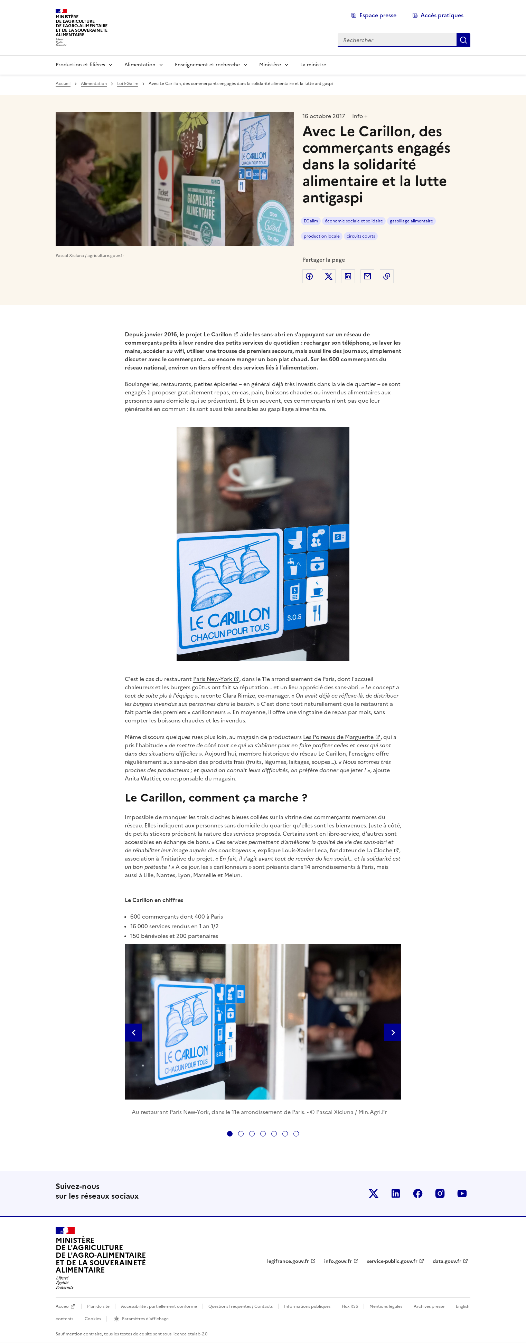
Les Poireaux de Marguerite (338, 737)
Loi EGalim (127, 83)
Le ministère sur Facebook (418, 1193)
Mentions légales (385, 1306)
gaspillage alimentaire (411, 221)
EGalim (311, 221)
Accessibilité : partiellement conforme (159, 1306)
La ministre (313, 64)
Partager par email (367, 276)
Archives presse (429, 1306)
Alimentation (140, 64)
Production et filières (80, 64)
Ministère (270, 64)
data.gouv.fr (447, 1261)
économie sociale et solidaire (354, 221)
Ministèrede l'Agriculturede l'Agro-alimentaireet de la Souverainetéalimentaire (81, 25)
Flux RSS (350, 1306)
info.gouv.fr (338, 1261)
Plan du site (98, 1306)
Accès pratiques (442, 15)
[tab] (230, 1133)
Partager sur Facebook (309, 276)
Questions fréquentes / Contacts (240, 1306)
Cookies (93, 1319)
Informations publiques (307, 1306)
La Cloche (379, 850)
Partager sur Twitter (329, 276)
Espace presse (377, 15)
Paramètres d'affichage (145, 1319)
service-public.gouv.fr (392, 1261)
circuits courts (361, 236)
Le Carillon (218, 334)
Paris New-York (212, 679)
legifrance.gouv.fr (288, 1261)
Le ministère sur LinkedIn (395, 1193)
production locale (322, 236)
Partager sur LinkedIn (348, 276)
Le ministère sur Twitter (373, 1193)
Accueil (63, 83)
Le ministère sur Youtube (462, 1193)
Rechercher (463, 40)
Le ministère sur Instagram (440, 1193)
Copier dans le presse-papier (387, 276)
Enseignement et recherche (207, 64)
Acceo (62, 1306)
